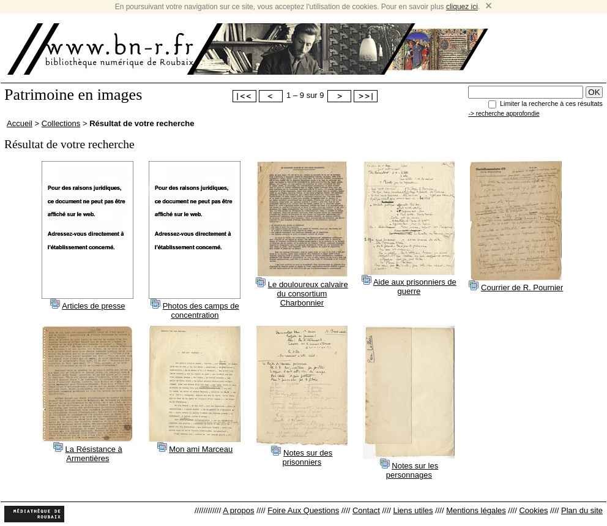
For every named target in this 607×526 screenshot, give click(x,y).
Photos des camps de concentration (201, 310)
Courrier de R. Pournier (522, 287)
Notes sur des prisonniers (308, 457)
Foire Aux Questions (303, 510)
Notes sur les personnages (412, 470)
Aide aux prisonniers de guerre (414, 286)
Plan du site (582, 510)
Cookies (533, 510)
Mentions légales (476, 510)
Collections (61, 123)
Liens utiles (413, 510)
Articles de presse (93, 305)
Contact (366, 510)
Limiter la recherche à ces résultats (551, 103)
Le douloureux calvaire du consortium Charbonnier (308, 293)
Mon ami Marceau (201, 449)
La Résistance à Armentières (93, 454)
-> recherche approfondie (503, 113)
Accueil (19, 123)
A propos (238, 510)
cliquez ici (462, 6)
